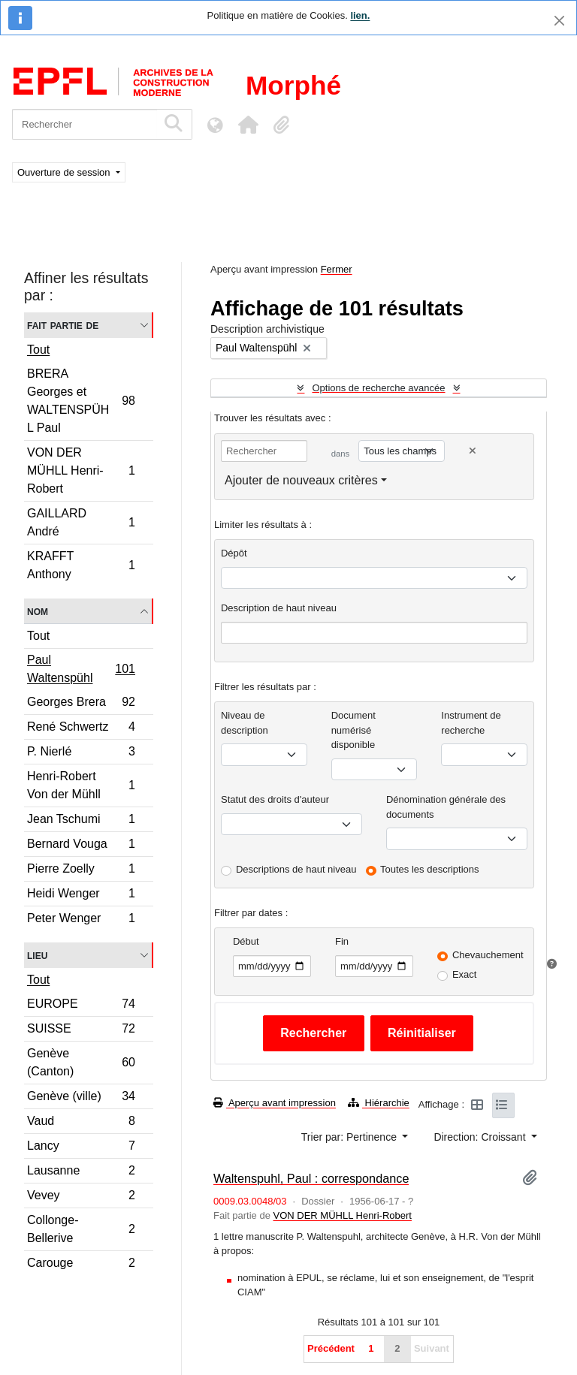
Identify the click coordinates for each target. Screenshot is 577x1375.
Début (246, 941)
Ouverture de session (65, 172)
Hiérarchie (378, 1102)
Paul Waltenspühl (80, 668)
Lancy (80, 1148)
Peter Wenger (80, 919)
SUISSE (80, 1031)
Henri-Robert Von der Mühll (80, 785)
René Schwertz (80, 729)
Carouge (80, 1264)
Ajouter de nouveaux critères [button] (301, 480)
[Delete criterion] (472, 451)
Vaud (80, 1123)
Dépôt (234, 553)
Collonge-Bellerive (80, 1229)
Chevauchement (488, 954)
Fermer (336, 269)
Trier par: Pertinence (350, 1137)
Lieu (37, 955)
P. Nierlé (80, 753)
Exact (464, 974)
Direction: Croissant (481, 1137)
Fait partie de (62, 325)
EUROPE (80, 1006)
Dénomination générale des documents (446, 807)
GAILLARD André (80, 522)
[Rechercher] (84, 124)
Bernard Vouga (80, 846)
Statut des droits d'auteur (275, 799)
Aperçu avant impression (274, 1102)
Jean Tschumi (80, 821)
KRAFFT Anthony (80, 565)
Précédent (331, 1348)
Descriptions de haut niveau (296, 869)
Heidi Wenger (80, 895)
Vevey (80, 1197)
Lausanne (80, 1173)
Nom (37, 611)
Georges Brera (80, 704)
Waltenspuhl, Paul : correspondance (311, 1178)
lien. (360, 15)
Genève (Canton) (80, 1062)
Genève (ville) (80, 1098)
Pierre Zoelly (80, 871)
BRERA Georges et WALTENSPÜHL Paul (80, 400)
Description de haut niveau (279, 608)
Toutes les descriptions (429, 869)
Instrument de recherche (471, 723)
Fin (342, 941)
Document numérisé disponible (353, 730)
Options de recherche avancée (378, 388)
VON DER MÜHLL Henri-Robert (80, 470)
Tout (38, 349)
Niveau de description (244, 723)
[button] (247, 125)
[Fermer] (559, 21)
